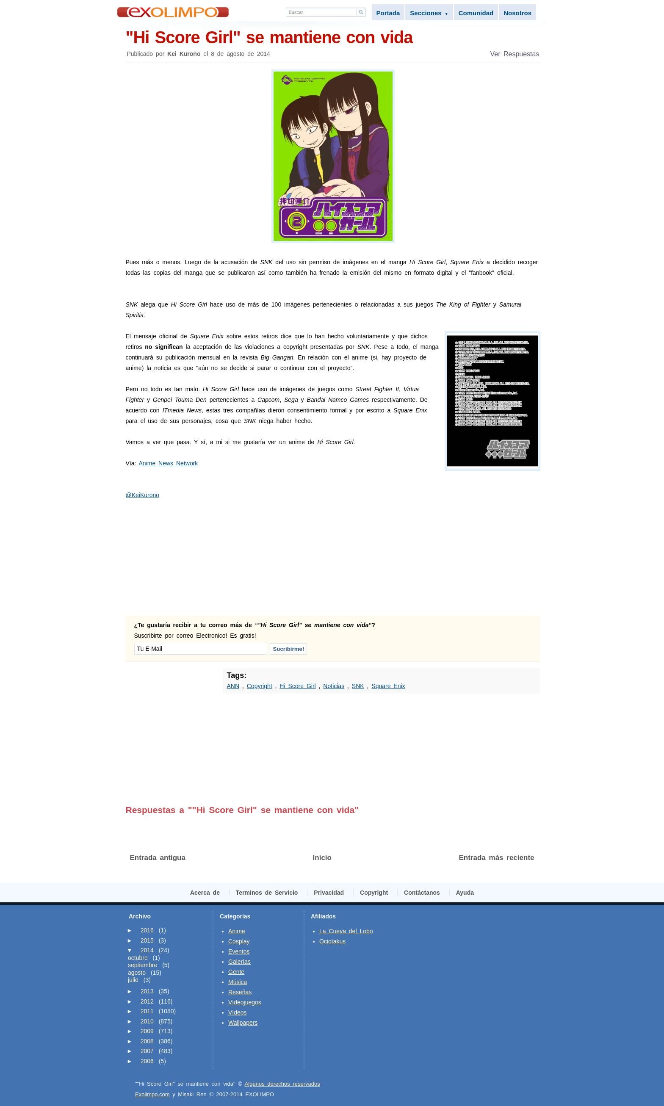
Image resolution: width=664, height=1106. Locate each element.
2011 (147, 1011)
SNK (358, 686)
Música (237, 982)
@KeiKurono (143, 495)
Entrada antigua (157, 858)
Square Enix (388, 686)
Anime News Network (168, 463)
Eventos (239, 951)
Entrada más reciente (496, 858)
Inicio (322, 858)
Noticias (333, 686)
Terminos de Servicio (267, 892)
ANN (233, 686)
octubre (138, 957)
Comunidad (476, 13)
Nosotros (517, 13)
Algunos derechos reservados (282, 1084)
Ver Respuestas (515, 54)
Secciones (429, 13)
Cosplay (239, 941)
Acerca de (205, 892)
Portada (388, 13)
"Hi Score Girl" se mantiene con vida (333, 37)
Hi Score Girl (297, 686)
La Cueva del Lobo (346, 931)
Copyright (259, 686)
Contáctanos (422, 892)
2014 (147, 950)
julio (133, 979)
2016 (147, 930)
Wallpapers (243, 1022)
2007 (147, 1051)
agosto (137, 972)
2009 (147, 1031)
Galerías (239, 961)
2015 (147, 940)
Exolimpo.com (152, 1094)
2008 (147, 1041)
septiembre (142, 965)
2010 (147, 1021)
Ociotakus (332, 941)
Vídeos (237, 1012)
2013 (147, 991)
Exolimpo (173, 12)
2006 (147, 1061)
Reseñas (240, 992)
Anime (236, 931)
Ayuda (465, 892)
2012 (147, 1001)
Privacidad (329, 892)
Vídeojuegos (244, 1002)
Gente (236, 971)
